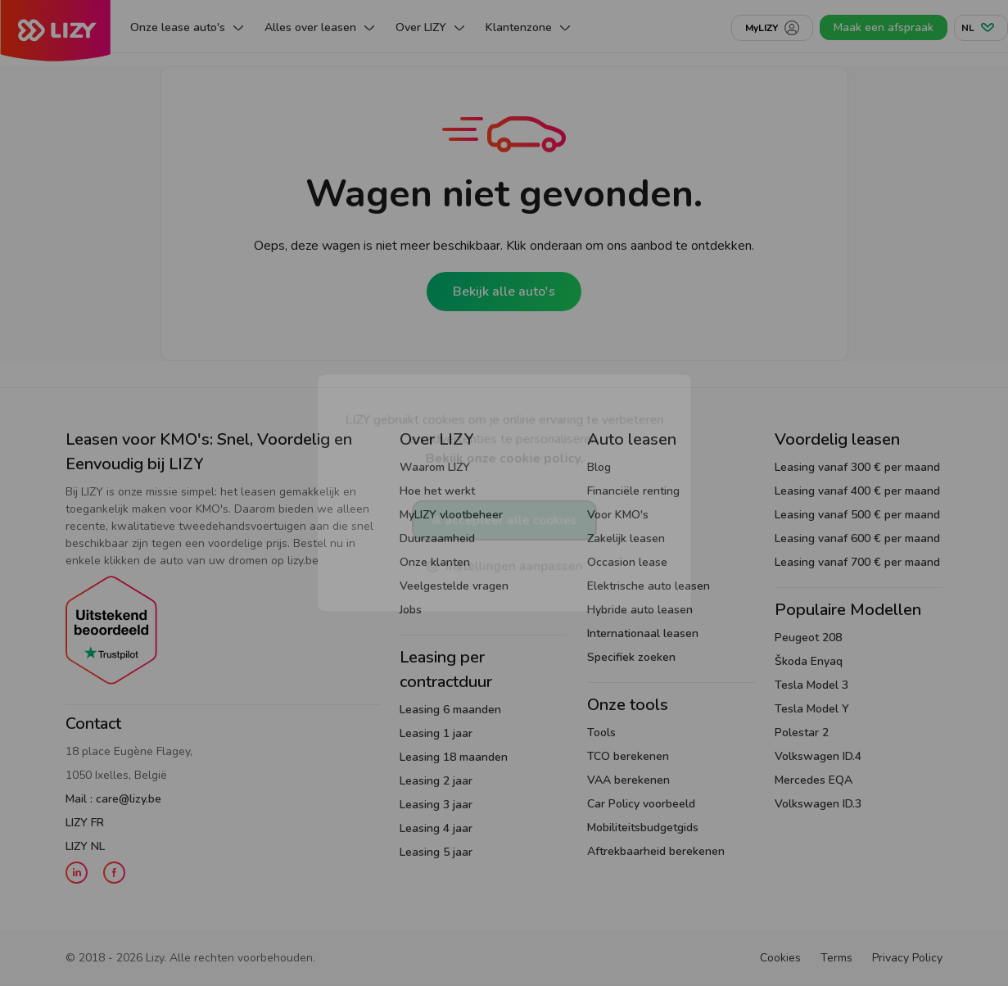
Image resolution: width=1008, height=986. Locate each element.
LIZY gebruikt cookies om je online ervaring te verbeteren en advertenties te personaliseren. (504, 438)
